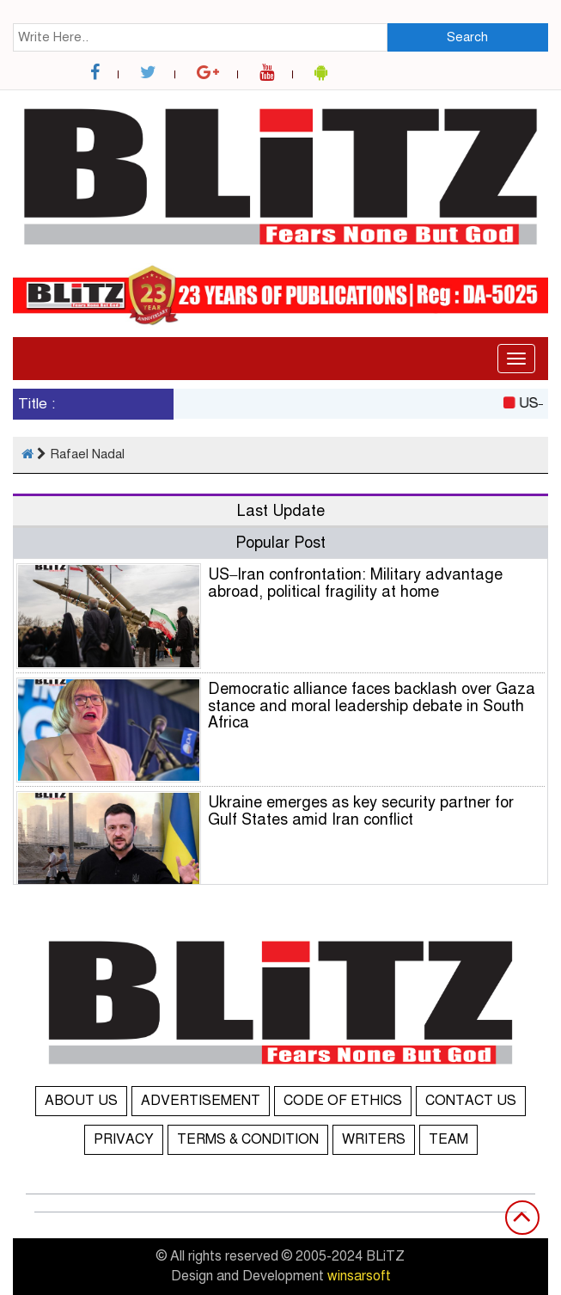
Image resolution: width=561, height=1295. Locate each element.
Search (467, 37)
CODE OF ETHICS (343, 1100)
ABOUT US (81, 1100)
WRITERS (374, 1139)
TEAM (448, 1139)
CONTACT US (470, 1100)
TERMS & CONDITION (248, 1139)
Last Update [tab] (281, 510)
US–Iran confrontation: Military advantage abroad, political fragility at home (355, 583)
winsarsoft (359, 1276)
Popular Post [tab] (280, 542)
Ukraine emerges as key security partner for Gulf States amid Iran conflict (361, 811)
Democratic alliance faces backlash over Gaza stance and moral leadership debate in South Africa (371, 706)
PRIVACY (124, 1139)
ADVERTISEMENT (200, 1100)
